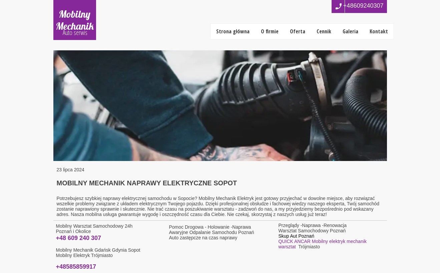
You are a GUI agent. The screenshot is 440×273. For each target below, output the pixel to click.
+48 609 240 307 (78, 238)
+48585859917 (76, 266)
